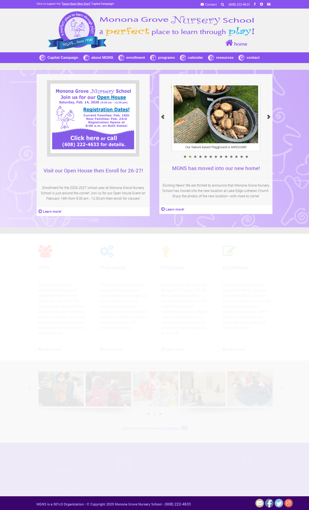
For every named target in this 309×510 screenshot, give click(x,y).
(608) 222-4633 (239, 4)
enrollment (135, 58)
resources (224, 58)
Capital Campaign (62, 58)
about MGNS (102, 58)
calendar (195, 58)
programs (166, 58)
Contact (211, 4)
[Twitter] (261, 4)
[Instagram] (269, 4)
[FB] (255, 4)
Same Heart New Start (76, 4)
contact (253, 58)
